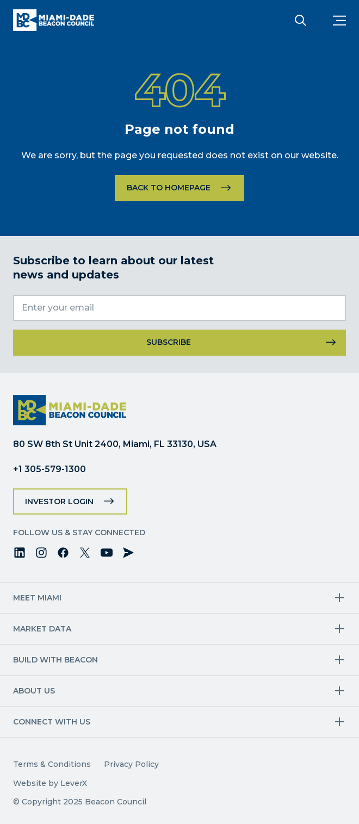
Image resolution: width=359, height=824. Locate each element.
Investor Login (59, 501)
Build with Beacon (55, 660)
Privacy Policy (131, 764)
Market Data (42, 629)
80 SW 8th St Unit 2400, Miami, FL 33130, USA (114, 444)
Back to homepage (169, 188)
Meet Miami (37, 598)
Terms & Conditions (52, 764)
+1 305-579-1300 (49, 469)
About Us (34, 691)
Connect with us (51, 722)
